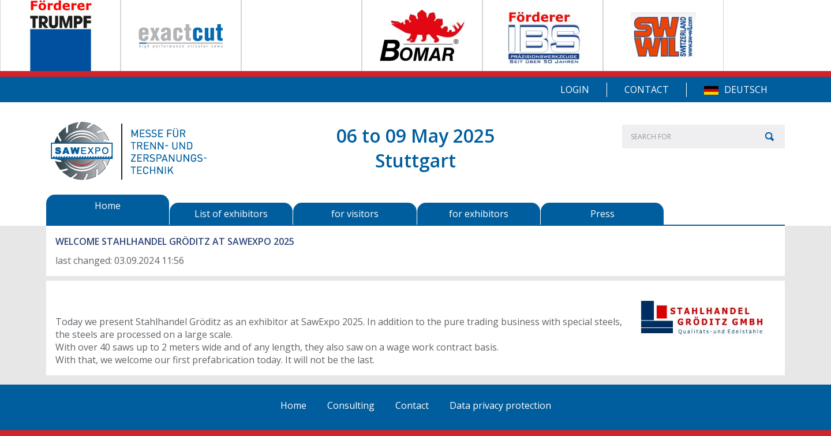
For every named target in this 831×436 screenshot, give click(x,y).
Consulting (351, 405)
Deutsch (746, 89)
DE (711, 90)
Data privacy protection (500, 405)
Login (574, 89)
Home (293, 405)
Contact (646, 89)
